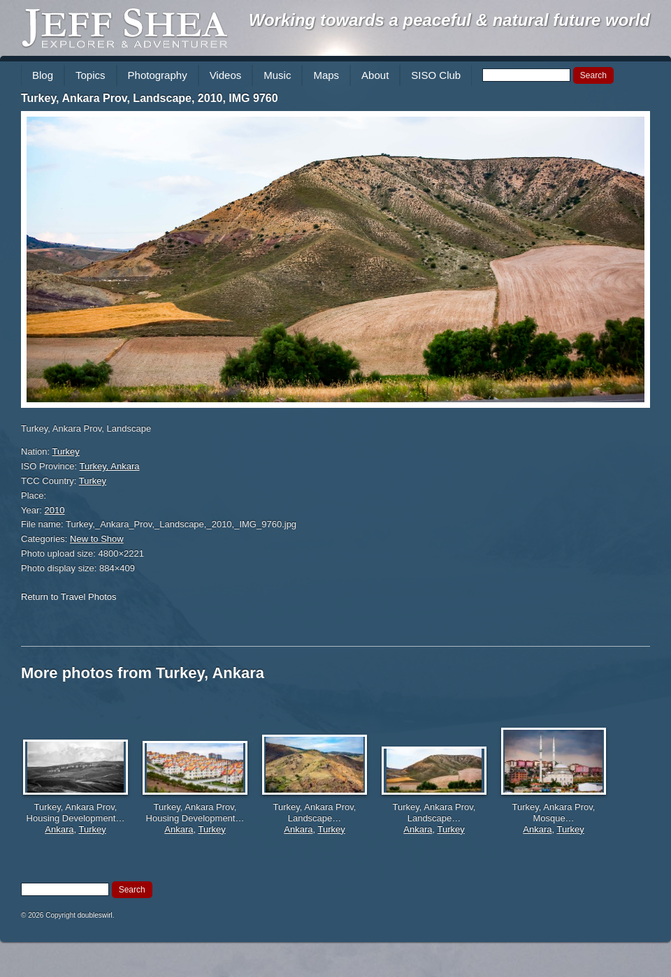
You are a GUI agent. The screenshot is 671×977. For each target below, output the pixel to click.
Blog (42, 75)
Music (277, 75)
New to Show (97, 539)
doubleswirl (95, 915)
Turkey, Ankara (110, 466)
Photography (157, 75)
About (375, 75)
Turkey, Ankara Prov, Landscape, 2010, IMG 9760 (149, 98)
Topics (90, 75)
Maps (326, 75)
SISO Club (436, 75)
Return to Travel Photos (69, 597)
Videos (226, 75)
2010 (55, 510)
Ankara (59, 829)
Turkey (66, 451)
